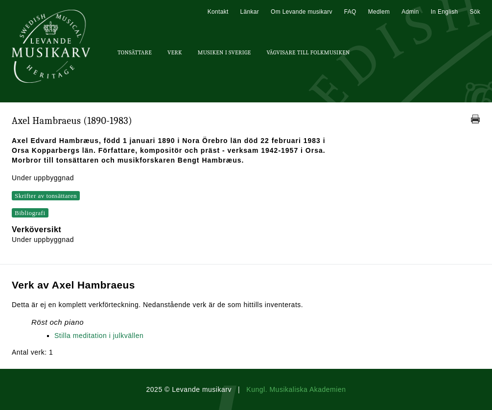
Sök (474, 11)
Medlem (379, 11)
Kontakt (218, 11)
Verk (174, 52)
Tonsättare (134, 52)
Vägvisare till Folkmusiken (308, 52)
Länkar (249, 11)
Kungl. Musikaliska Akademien (296, 389)
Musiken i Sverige (224, 52)
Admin (410, 11)
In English (444, 11)
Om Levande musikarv (301, 11)
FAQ (350, 11)
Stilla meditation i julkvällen (98, 335)
